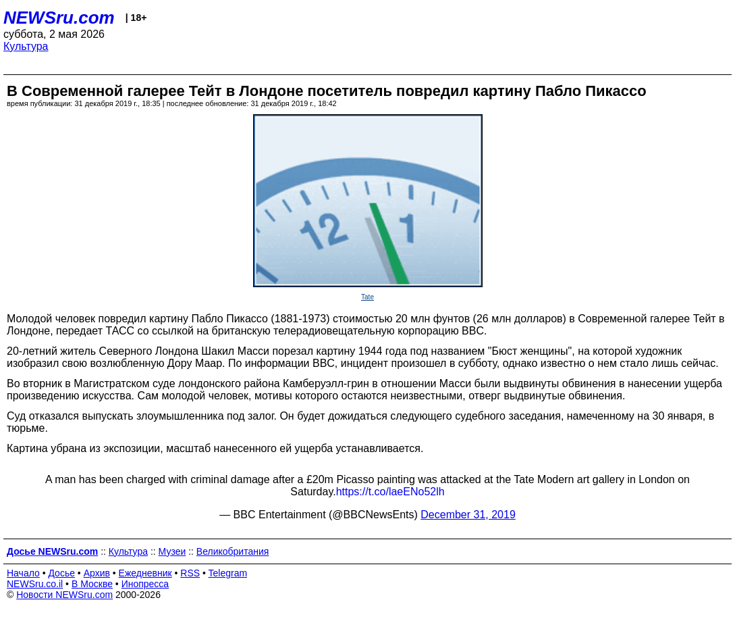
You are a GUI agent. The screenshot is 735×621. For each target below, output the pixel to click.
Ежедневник (145, 573)
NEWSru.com (59, 17)
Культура (26, 46)
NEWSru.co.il (35, 583)
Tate (367, 297)
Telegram (228, 573)
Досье (61, 573)
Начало (23, 573)
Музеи (172, 551)
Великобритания (232, 551)
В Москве (92, 583)
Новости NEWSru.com (64, 594)
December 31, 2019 (468, 514)
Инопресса (145, 583)
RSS (190, 573)
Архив (97, 573)
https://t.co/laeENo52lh (390, 491)
